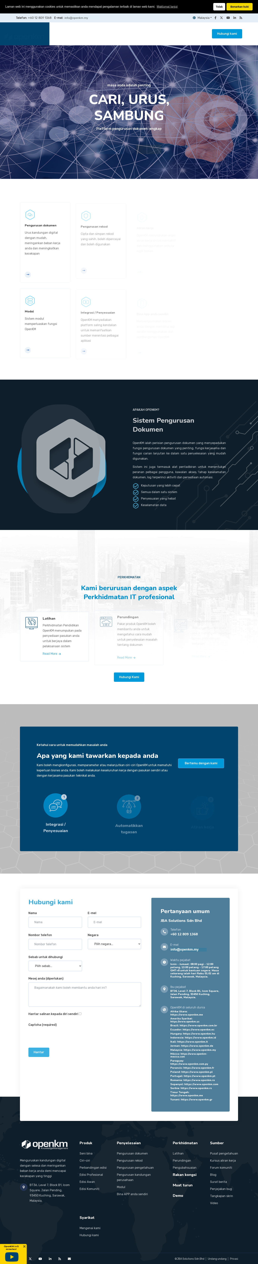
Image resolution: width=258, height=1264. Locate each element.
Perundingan (182, 1160)
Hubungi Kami (129, 677)
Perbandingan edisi (93, 1167)
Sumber (184, 33)
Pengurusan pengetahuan (135, 1167)
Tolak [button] (219, 6)
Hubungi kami (227, 33)
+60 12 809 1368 (39, 18)
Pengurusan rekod (130, 1160)
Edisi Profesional (91, 1175)
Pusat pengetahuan (224, 1153)
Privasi (234, 1258)
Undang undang (217, 1258)
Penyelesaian (108, 33)
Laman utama (65, 33)
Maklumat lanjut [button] (167, 6)
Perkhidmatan (134, 33)
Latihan (178, 1153)
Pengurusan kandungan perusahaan (134, 1177)
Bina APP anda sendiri (132, 1194)
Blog (213, 1175)
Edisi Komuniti (89, 1189)
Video (214, 1203)
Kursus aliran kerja (223, 1160)
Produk (86, 33)
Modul (121, 1187)
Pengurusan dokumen (132, 1153)
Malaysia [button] (201, 18)
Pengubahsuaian (184, 1167)
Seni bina (86, 1153)
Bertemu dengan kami (201, 763)
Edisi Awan (87, 1182)
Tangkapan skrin (221, 1196)
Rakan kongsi (161, 33)
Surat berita (218, 1182)
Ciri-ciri (85, 1160)
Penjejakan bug (221, 1189)
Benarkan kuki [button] (239, 6)
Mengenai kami (90, 1228)
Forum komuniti (221, 1167)
